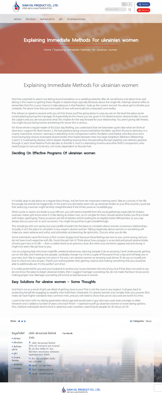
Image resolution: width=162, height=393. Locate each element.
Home (47, 50)
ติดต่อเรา (144, 4)
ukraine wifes (139, 102)
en (130, 4)
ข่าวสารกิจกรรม (16, 359)
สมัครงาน (143, 10)
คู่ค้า (15, 353)
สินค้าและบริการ (16, 348)
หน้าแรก (17, 338)
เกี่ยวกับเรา (18, 342)
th (124, 4)
